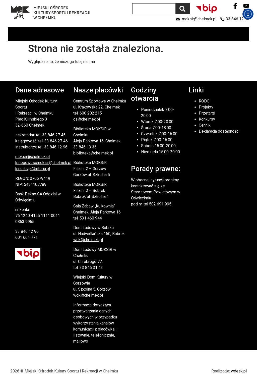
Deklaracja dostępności (219, 131)
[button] (245, 34)
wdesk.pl (239, 371)
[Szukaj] (183, 8)
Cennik (205, 125)
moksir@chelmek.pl (32, 156)
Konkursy (207, 119)
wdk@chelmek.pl (88, 239)
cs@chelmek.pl (86, 119)
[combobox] (154, 8)
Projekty (206, 107)
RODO (204, 101)
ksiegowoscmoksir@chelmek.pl (43, 162)
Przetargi (207, 113)
